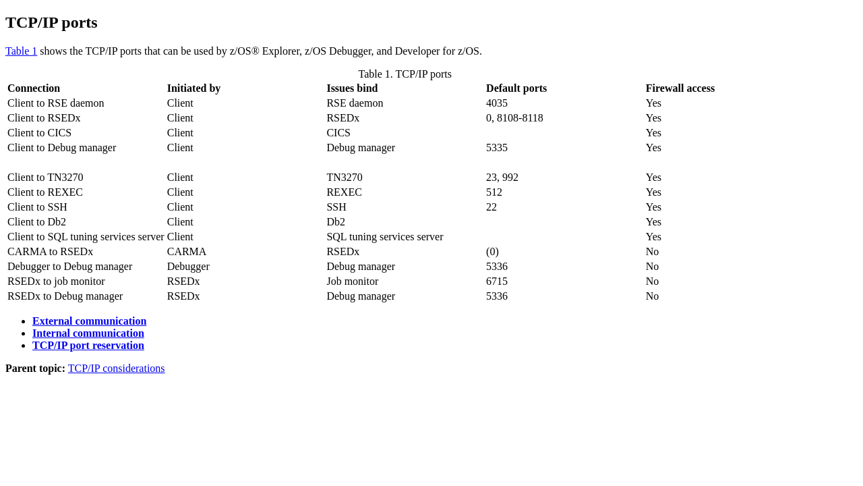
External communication (89, 321)
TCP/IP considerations (116, 368)
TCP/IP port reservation (88, 345)
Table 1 (21, 51)
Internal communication (88, 333)
